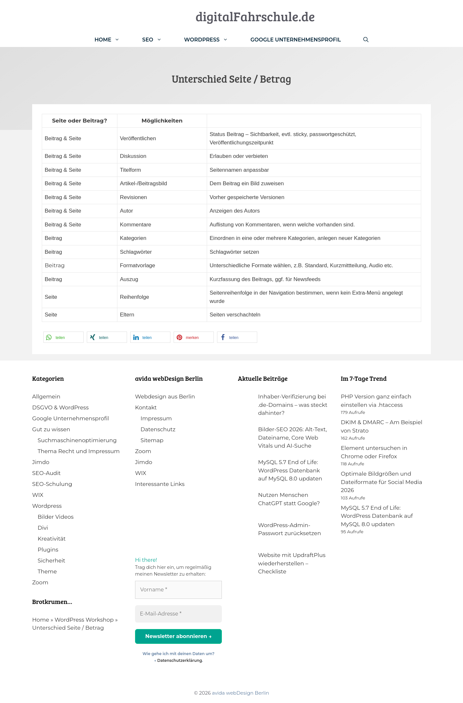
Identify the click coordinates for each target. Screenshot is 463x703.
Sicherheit (51, 560)
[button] (63, 337)
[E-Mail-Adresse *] (178, 614)
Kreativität (52, 538)
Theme (47, 571)
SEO (157, 39)
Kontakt (146, 407)
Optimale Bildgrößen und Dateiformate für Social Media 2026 (381, 481)
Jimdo (40, 462)
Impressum (156, 418)
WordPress (211, 39)
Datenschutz (158, 429)
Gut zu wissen (51, 429)
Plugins (48, 549)
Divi (43, 528)
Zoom (40, 582)
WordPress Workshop (84, 619)
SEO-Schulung (52, 484)
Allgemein (46, 396)
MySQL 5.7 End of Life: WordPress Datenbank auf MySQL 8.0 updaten (377, 516)
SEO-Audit (46, 473)
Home (113, 39)
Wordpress (47, 506)
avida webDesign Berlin (240, 693)
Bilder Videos (56, 517)
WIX (37, 495)
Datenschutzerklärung (179, 660)
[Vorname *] (178, 590)
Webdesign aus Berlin (165, 396)
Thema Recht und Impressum (79, 451)
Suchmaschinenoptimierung (77, 440)
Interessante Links (160, 484)
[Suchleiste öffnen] (366, 39)
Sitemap (152, 440)
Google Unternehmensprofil (295, 40)
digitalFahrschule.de (255, 16)
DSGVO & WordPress (60, 407)
